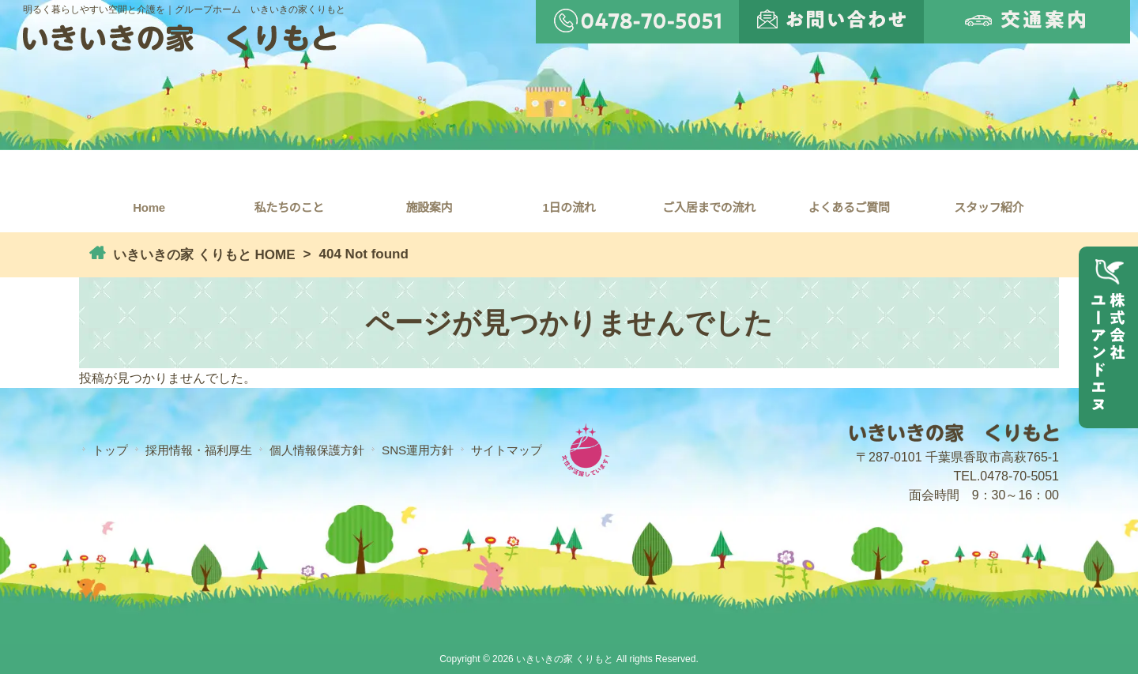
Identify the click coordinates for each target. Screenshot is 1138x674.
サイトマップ (506, 450)
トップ (110, 450)
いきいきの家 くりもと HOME (202, 254)
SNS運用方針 (418, 450)
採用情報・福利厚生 (198, 450)
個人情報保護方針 (316, 450)
